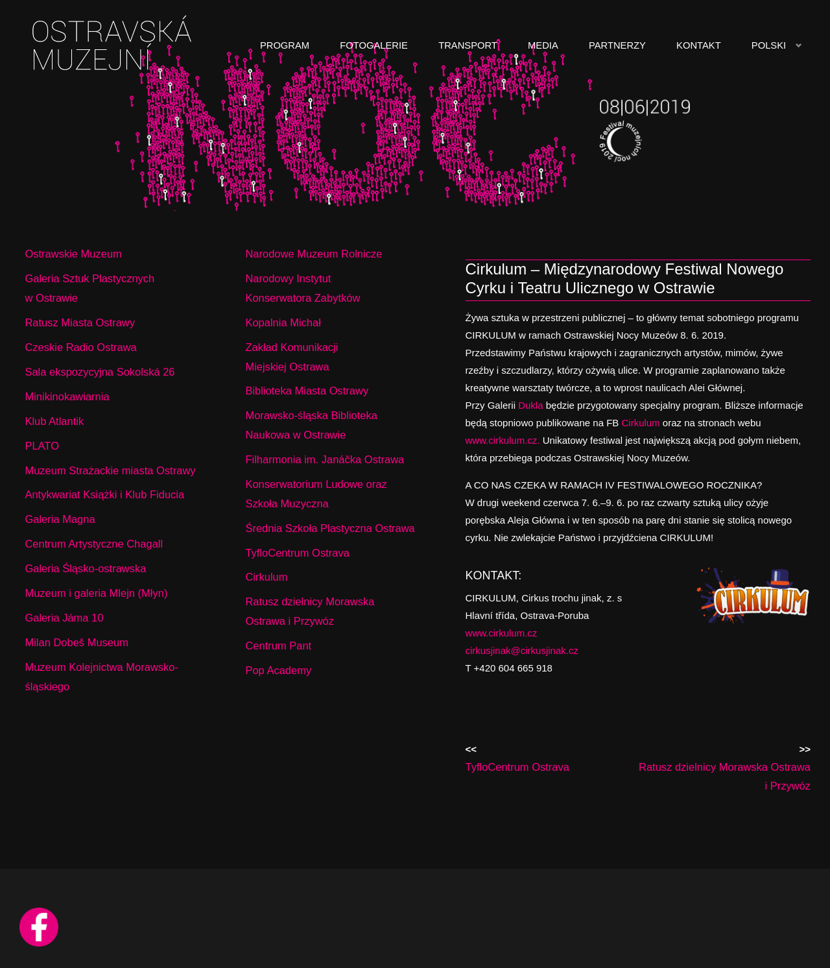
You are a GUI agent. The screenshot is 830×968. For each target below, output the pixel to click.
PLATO (42, 446)
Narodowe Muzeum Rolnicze (313, 254)
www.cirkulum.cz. (503, 440)
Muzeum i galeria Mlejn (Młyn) (96, 593)
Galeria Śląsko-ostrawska (85, 568)
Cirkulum (641, 422)
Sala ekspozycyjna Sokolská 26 (99, 372)
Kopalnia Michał (282, 322)
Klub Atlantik (54, 421)
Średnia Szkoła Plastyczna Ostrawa (329, 528)
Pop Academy (278, 670)
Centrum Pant (278, 645)
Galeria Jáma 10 (64, 617)
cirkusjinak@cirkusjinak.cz (522, 650)
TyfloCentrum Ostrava (297, 553)
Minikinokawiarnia (67, 396)
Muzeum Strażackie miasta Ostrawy (110, 470)
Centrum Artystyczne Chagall (94, 544)
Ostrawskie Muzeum (73, 254)
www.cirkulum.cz (502, 632)
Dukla (529, 405)
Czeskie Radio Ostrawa (80, 347)
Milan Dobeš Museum (76, 642)
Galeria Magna (60, 519)
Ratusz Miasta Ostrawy (80, 322)
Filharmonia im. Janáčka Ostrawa (324, 459)
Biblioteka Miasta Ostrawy (306, 390)
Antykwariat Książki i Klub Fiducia (104, 494)
